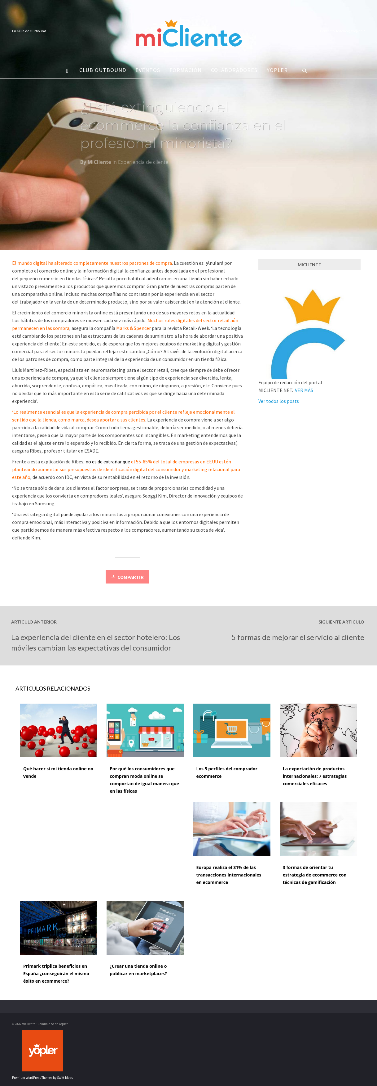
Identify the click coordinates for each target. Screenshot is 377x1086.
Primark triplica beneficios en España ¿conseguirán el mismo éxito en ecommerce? (56, 973)
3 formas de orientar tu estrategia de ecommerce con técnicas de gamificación (315, 874)
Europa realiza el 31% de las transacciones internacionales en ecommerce (228, 874)
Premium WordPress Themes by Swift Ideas (42, 1077)
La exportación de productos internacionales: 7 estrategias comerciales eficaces (315, 776)
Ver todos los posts (278, 401)
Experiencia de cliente (143, 163)
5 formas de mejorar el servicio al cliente (297, 637)
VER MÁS (304, 390)
